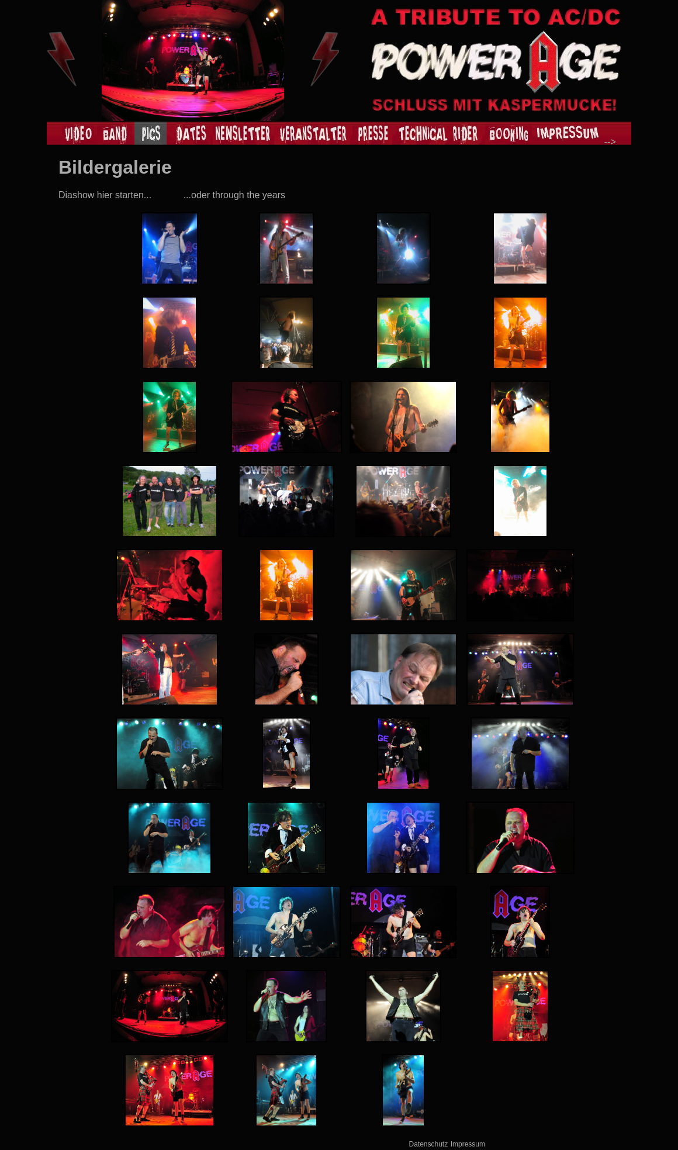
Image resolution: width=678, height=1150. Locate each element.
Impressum (468, 1144)
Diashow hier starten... (104, 195)
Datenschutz (428, 1144)
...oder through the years (234, 195)
